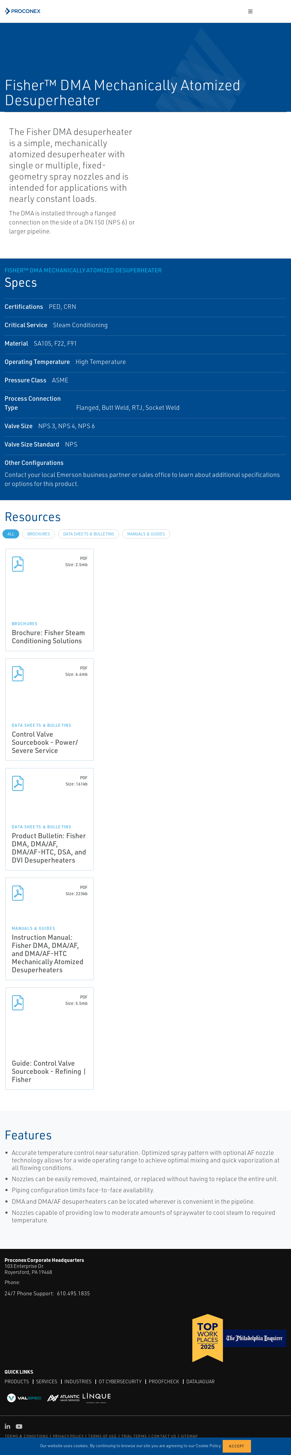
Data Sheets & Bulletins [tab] (88, 534)
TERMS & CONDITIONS (26, 1436)
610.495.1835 (73, 1293)
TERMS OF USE (102, 1436)
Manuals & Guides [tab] (146, 534)
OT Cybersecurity (120, 1381)
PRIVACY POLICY (68, 1436)
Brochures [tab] (38, 534)
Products (17, 1381)
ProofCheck (164, 1381)
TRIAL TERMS (134, 1436)
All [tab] (11, 534)
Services (46, 1381)
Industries (77, 1381)
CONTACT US (163, 1436)
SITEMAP (189, 1436)
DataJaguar (200, 1381)
